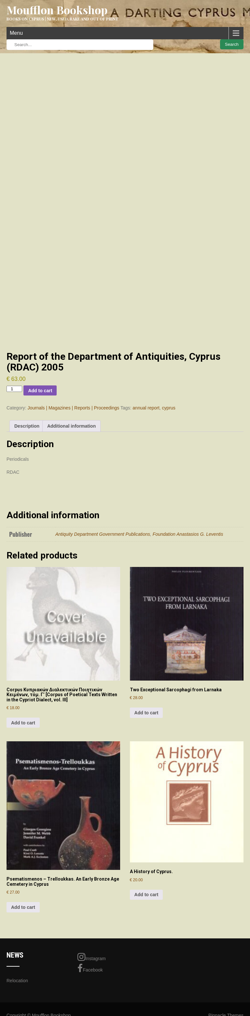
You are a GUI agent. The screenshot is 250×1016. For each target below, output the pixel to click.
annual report (146, 407)
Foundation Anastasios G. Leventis (188, 534)
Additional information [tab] (71, 426)
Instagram (91, 956)
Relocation (17, 980)
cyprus (168, 407)
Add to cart (40, 390)
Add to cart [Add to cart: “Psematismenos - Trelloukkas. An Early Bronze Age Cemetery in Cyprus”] (23, 907)
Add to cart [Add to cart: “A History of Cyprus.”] (146, 894)
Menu (16, 33)
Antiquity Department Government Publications (102, 534)
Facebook (90, 968)
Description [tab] (26, 426)
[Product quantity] (14, 389)
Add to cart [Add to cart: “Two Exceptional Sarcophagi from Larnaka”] (146, 712)
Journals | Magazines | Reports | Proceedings (73, 407)
